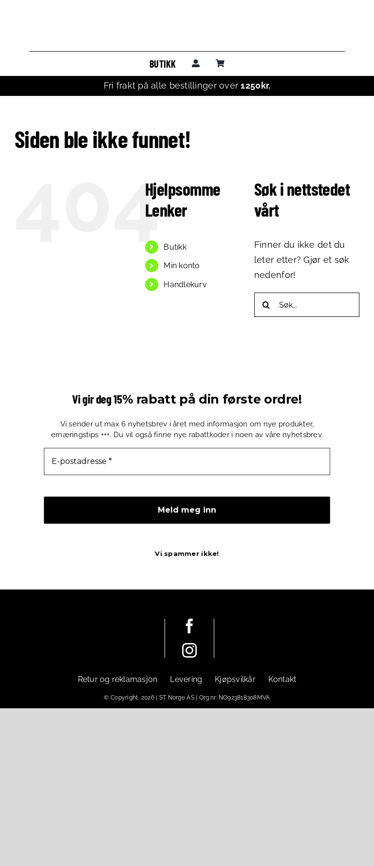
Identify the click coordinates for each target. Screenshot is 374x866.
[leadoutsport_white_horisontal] (108, 635)
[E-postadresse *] (187, 461)
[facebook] (189, 626)
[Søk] (266, 305)
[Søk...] (306, 305)
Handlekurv (185, 284)
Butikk (175, 247)
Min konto (182, 265)
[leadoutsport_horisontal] (187, 23)
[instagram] (189, 650)
